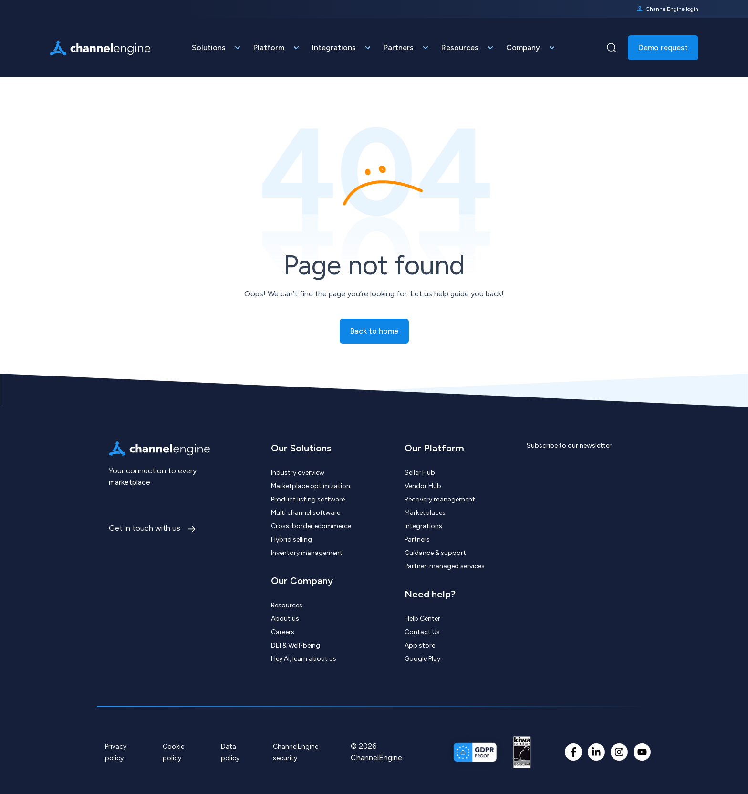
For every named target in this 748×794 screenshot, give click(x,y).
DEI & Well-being (295, 645)
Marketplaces (425, 513)
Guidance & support (435, 553)
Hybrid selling (291, 539)
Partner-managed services (445, 566)
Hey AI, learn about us (303, 659)
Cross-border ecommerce (311, 526)
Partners (417, 539)
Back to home (374, 330)
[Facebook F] (573, 752)
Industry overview (297, 473)
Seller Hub (420, 473)
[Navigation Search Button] (611, 47)
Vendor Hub (423, 486)
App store (420, 645)
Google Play (422, 659)
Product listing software (308, 499)
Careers (282, 632)
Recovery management (440, 499)
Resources (286, 605)
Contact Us (422, 632)
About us (285, 619)
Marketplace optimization (310, 486)
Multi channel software (305, 513)
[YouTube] (642, 752)
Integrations (423, 526)
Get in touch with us (145, 528)
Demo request (663, 47)
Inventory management (307, 553)
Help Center (422, 619)
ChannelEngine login (667, 9)
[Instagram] (619, 752)
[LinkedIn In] (596, 752)
